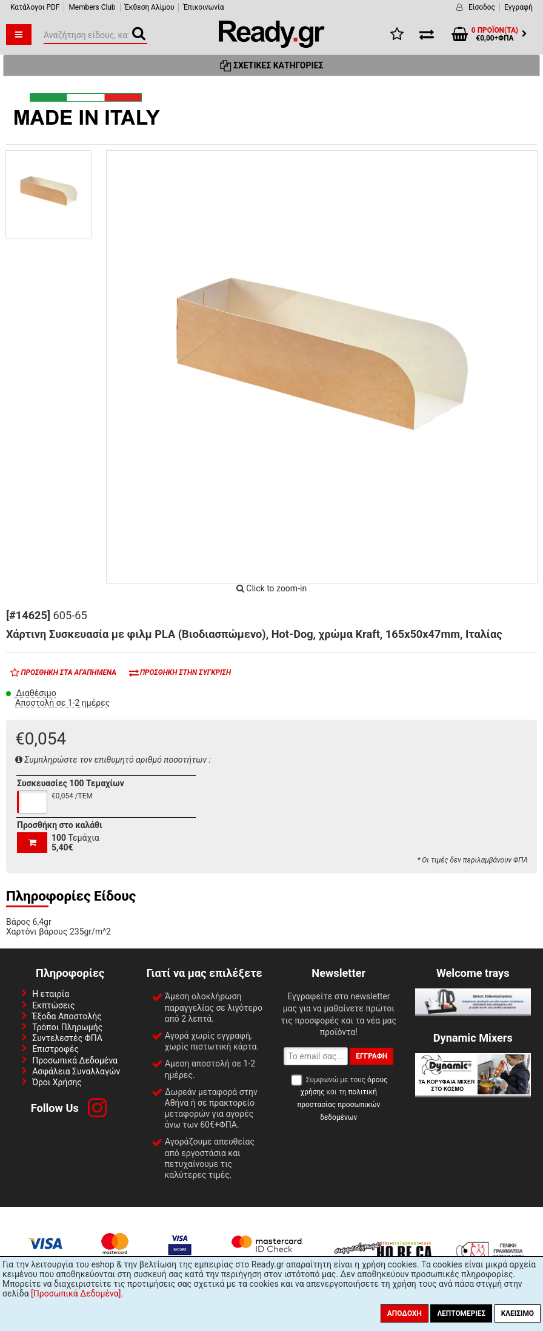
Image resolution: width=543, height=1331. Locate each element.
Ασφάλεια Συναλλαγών (76, 1071)
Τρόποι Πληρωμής (67, 1027)
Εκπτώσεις (53, 1005)
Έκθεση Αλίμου (150, 7)
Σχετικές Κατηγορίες (272, 65)
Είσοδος (481, 7)
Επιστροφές (55, 1049)
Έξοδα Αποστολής (67, 1016)
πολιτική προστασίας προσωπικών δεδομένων (338, 1104)
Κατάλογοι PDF (34, 7)
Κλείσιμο (517, 1313)
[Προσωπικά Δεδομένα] (76, 1293)
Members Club (91, 7)
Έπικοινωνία (203, 7)
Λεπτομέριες (461, 1313)
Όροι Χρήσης (57, 1082)
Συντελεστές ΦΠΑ (67, 1038)
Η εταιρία (50, 994)
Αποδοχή (404, 1313)
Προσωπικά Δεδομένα (75, 1060)
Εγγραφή (518, 7)
